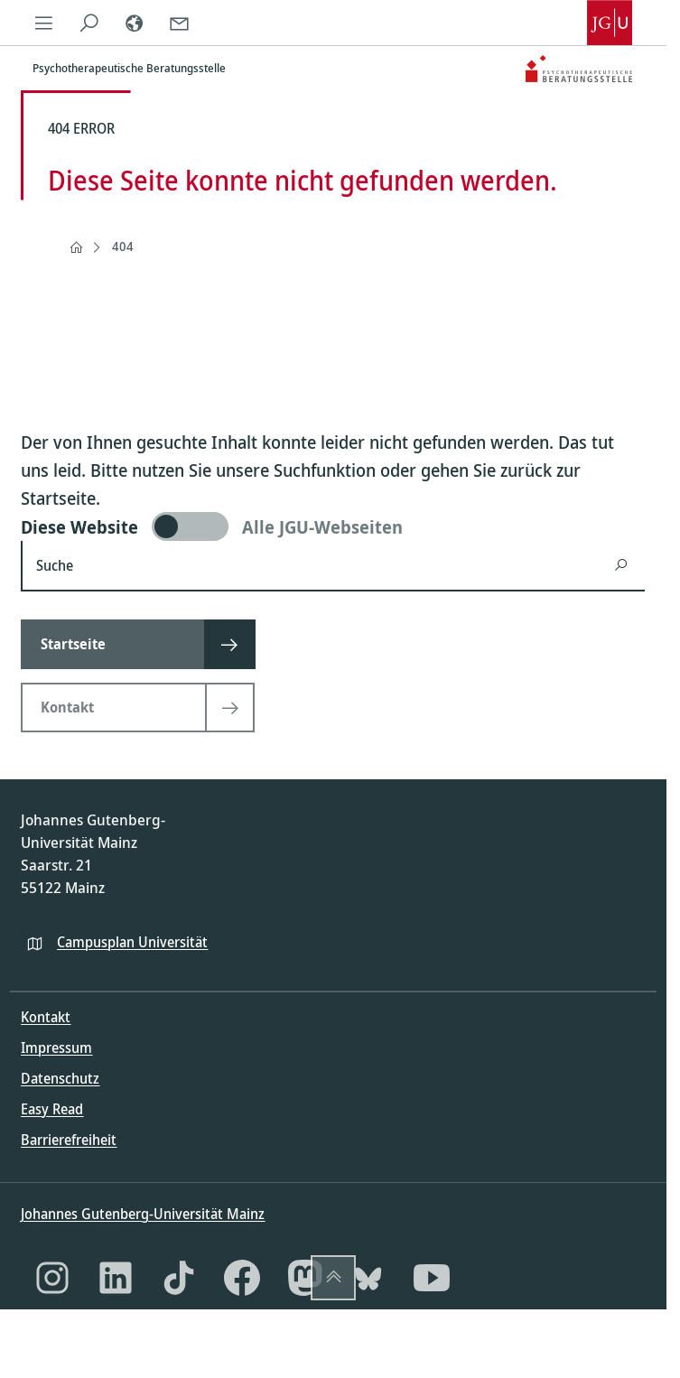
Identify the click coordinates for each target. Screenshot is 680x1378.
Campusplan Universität (132, 942)
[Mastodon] (305, 1278)
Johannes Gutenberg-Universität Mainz (143, 1214)
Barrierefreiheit (68, 1140)
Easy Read (52, 1109)
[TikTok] (179, 1278)
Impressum (56, 1047)
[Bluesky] (368, 1278)
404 (123, 246)
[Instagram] (52, 1278)
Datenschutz (60, 1078)
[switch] (333, 526)
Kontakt (45, 1017)
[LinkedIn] (116, 1278)
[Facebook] (242, 1278)
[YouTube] (432, 1278)
